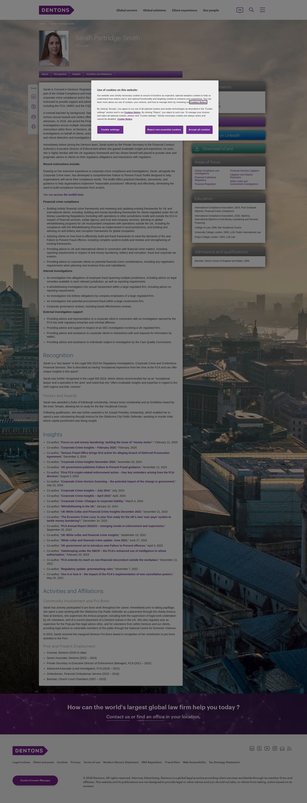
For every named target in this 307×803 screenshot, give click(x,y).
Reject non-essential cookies (164, 129)
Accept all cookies (199, 129)
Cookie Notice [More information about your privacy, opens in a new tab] (124, 119)
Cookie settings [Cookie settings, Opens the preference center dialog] (110, 129)
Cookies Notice (198, 102)
